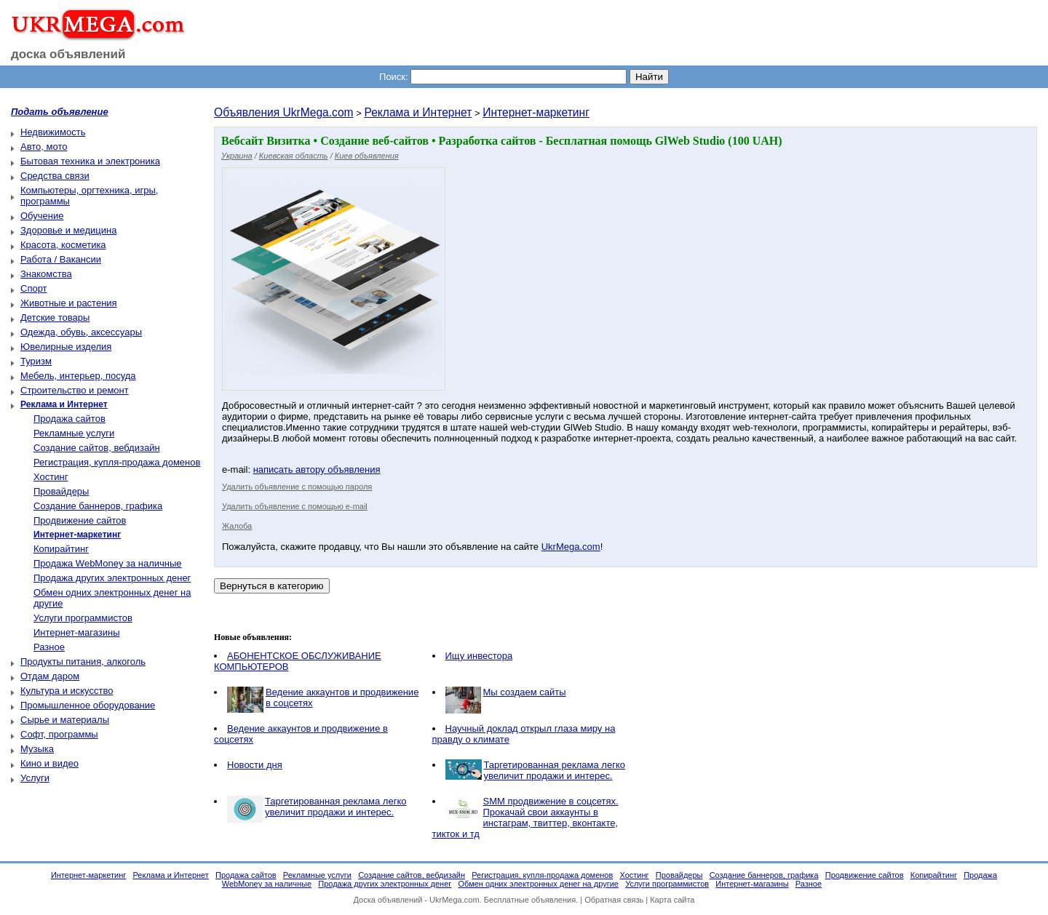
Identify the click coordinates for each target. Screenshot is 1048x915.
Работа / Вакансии (60, 259)
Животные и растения (68, 302)
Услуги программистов (82, 617)
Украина (237, 155)
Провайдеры (61, 491)
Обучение (41, 215)
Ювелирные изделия (65, 346)
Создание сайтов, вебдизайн (96, 447)
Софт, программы (59, 734)
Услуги (34, 777)
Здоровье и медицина (68, 230)
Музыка (37, 748)
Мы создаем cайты (524, 692)
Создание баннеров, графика (97, 505)
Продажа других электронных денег (112, 577)
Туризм (36, 361)
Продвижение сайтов (79, 520)
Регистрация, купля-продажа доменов (116, 462)
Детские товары (55, 317)
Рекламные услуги (73, 433)
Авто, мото (43, 146)
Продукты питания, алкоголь (83, 661)
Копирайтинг (61, 548)
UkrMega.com (570, 546)
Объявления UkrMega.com (284, 112)
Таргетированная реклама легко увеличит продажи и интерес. (555, 770)
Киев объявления (367, 155)
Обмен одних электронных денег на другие (538, 883)
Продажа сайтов (69, 418)
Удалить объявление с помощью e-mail (295, 506)
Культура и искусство (66, 690)
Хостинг (50, 476)
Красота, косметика (63, 244)
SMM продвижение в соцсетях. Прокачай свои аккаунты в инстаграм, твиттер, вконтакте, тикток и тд (525, 817)
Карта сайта (672, 899)
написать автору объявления (317, 469)
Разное (49, 647)
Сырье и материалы (64, 719)
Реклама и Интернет (418, 112)
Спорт (33, 288)
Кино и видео (49, 763)
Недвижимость (52, 132)
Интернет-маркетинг (536, 112)
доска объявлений (68, 54)
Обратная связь (613, 899)
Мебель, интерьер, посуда (78, 375)
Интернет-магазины (76, 632)
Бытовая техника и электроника (90, 161)
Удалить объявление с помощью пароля (297, 486)
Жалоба (237, 526)
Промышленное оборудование (87, 705)
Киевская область (293, 155)
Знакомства (46, 273)
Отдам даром (49, 676)
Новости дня (254, 764)
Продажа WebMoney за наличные (107, 563)
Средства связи (55, 175)
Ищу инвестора (479, 655)
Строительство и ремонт (74, 390)
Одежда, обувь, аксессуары (81, 332)
